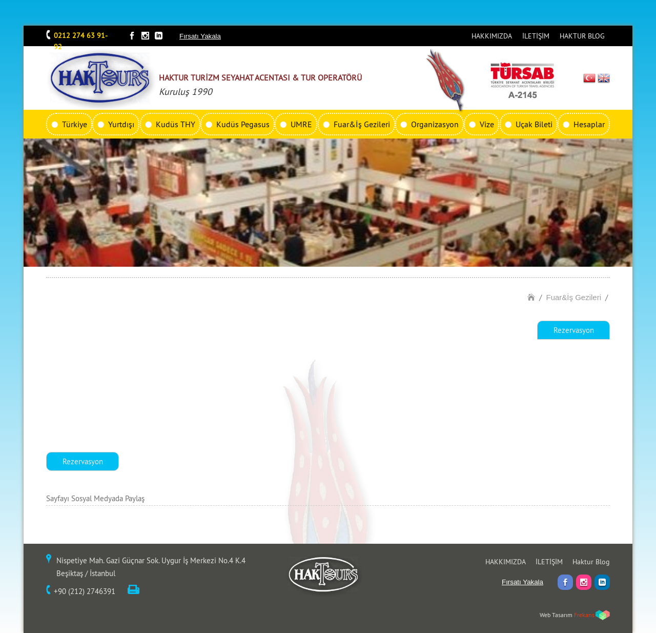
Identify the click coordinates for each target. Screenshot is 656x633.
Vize (487, 124)
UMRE (301, 124)
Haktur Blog (591, 561)
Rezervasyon (574, 330)
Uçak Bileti (534, 124)
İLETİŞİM (535, 36)
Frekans (584, 615)
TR (589, 78)
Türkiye (74, 124)
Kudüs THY (175, 124)
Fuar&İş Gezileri (362, 124)
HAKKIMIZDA (491, 36)
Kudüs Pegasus (243, 124)
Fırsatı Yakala (200, 36)
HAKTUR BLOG (582, 36)
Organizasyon (435, 124)
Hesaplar (589, 124)
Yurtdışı (121, 124)
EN (604, 78)
